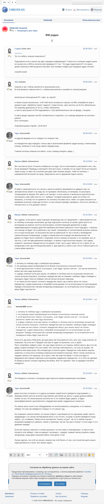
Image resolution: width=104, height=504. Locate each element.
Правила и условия (38, 496)
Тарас (17, 133)
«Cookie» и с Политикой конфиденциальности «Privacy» (51, 473)
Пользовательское (91, 20)
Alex (16, 82)
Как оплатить (61, 496)
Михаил (18, 161)
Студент (18, 49)
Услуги (58, 493)
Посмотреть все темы (27, 31)
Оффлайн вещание (18, 28)
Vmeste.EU (17, 9)
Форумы (84, 496)
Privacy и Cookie (37, 493)
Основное (8, 20)
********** (18, 54)
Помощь (84, 493)
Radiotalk (48, 20)
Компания (9, 496)
